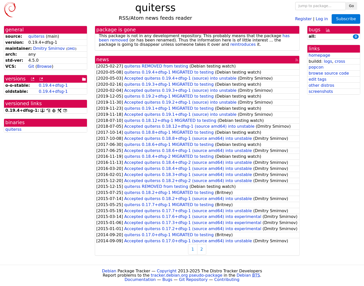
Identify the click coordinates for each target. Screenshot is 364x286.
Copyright (166, 271)
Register (303, 18)
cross (340, 61)
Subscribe (346, 18)
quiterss (36, 36)
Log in (322, 18)
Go (351, 6)
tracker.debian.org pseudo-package (186, 275)
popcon (316, 67)
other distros (321, 85)
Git (31, 66)
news (102, 59)
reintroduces (243, 44)
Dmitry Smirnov (49, 48)
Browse (44, 66)
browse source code (329, 73)
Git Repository (193, 279)
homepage (319, 55)
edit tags (317, 79)
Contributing (227, 279)
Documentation (140, 279)
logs (328, 61)
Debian (109, 271)
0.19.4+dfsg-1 (53, 85)
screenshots (321, 91)
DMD (71, 49)
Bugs (167, 279)
